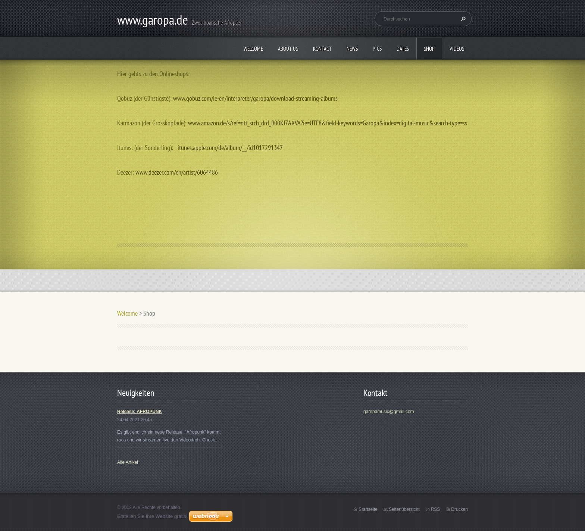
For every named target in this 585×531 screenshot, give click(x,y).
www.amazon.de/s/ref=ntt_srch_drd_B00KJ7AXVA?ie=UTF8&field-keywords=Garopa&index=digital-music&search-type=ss (327, 123)
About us (288, 48)
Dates (403, 48)
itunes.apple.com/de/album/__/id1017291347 (230, 147)
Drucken (459, 509)
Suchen (462, 18)
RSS (435, 509)
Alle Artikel (127, 462)
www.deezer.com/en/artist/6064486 (176, 172)
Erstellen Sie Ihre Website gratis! (152, 516)
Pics (377, 48)
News (352, 48)
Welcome (253, 48)
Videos (457, 48)
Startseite (368, 509)
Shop (429, 48)
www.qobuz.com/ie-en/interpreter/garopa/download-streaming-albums (255, 98)
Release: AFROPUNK (139, 411)
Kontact (322, 48)
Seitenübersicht (404, 509)
